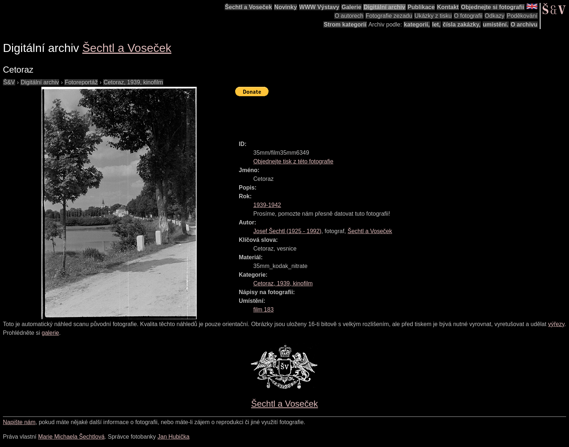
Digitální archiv (384, 7)
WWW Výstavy (319, 7)
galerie (50, 333)
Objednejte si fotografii (492, 7)
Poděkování (522, 16)
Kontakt (448, 7)
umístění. (495, 24)
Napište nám (19, 422)
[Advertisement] (367, 115)
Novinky (285, 7)
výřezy (556, 324)
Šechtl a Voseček (248, 7)
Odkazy (494, 16)
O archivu (524, 24)
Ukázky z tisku (432, 16)
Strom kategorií (345, 24)
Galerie (351, 7)
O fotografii (468, 16)
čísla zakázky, (461, 24)
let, (436, 24)
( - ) (287, 231)
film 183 (263, 309)
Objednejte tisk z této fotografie (293, 161)
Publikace (421, 7)
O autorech (349, 16)
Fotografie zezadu (389, 16)
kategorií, (417, 24)
